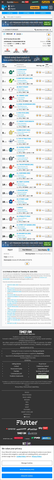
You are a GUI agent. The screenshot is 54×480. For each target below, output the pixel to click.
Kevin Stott (21, 115)
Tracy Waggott (22, 177)
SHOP (27, 407)
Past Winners (27, 250)
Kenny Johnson (22, 237)
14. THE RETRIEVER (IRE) (25, 165)
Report (10, 250)
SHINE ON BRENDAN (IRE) (14, 291)
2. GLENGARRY (22, 70)
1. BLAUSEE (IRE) (22, 190)
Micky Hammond (23, 168)
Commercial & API (16, 374)
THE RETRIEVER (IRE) (12, 306)
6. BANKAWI (21, 156)
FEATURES (27, 409)
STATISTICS (27, 414)
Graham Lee (21, 72)
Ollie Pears (21, 99)
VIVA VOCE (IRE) (11, 295)
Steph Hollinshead (23, 90)
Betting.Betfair (42, 374)
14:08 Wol (43, 13)
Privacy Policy (19, 387)
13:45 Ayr (9, 13)
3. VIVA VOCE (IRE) (23, 113)
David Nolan (21, 227)
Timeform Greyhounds (16, 376)
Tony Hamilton (22, 123)
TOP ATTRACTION (12, 301)
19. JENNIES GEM (22, 96)
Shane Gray (21, 184)
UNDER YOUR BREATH (13, 296)
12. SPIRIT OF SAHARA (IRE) (26, 225)
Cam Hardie (21, 97)
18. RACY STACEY (22, 87)
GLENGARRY (27, 277)
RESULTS (27, 400)
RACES (27, 392)
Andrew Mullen (22, 80)
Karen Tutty (21, 151)
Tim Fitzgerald (22, 125)
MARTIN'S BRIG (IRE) (12, 285)
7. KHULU (20, 208)
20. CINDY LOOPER (23, 182)
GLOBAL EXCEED (12, 303)
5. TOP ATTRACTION (24, 139)
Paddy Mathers (22, 209)
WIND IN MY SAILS (12, 300)
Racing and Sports (38, 351)
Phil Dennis (21, 201)
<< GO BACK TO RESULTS (10, 30)
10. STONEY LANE (22, 199)
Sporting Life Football (42, 371)
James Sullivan (22, 218)
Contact (16, 366)
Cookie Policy (35, 387)
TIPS (26, 402)
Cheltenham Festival (42, 366)
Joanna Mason (22, 158)
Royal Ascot (42, 364)
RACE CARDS (27, 397)
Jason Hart (21, 140)
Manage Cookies (42, 377)
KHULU (9, 316)
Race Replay (44, 250)
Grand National (42, 369)
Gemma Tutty (22, 149)
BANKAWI (10, 305)
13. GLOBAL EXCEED (23, 147)
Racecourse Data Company (22, 356)
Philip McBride (22, 194)
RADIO (27, 417)
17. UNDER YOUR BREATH (25, 121)
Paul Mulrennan (22, 106)
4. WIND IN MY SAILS (23, 130)
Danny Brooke (22, 73)
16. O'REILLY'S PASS (23, 216)
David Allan (21, 89)
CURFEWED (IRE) (11, 310)
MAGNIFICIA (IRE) (12, 323)
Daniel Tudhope (22, 192)
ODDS (27, 405)
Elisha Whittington (23, 132)
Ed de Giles (21, 134)
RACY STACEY (10, 288)
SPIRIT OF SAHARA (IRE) (13, 320)
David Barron (21, 116)
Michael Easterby (23, 159)
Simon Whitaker (22, 185)
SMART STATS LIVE (27, 412)
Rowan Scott (21, 235)
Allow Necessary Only (27, 472)
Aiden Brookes (22, 166)
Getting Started (16, 364)
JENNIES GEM (11, 290)
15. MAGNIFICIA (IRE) (24, 233)
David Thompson (23, 82)
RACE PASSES (26, 395)
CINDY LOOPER (11, 311)
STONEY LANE (11, 315)
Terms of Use (27, 387)
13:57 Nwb (26, 13)
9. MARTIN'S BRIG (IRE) (25, 78)
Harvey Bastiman (23, 108)
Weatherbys (40, 353)
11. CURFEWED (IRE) (23, 173)
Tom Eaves (21, 175)
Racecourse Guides (16, 369)
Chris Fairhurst (22, 142)
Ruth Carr (20, 220)
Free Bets (34, 7)
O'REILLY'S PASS (11, 318)
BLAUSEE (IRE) (11, 313)
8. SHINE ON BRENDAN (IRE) (26, 104)
